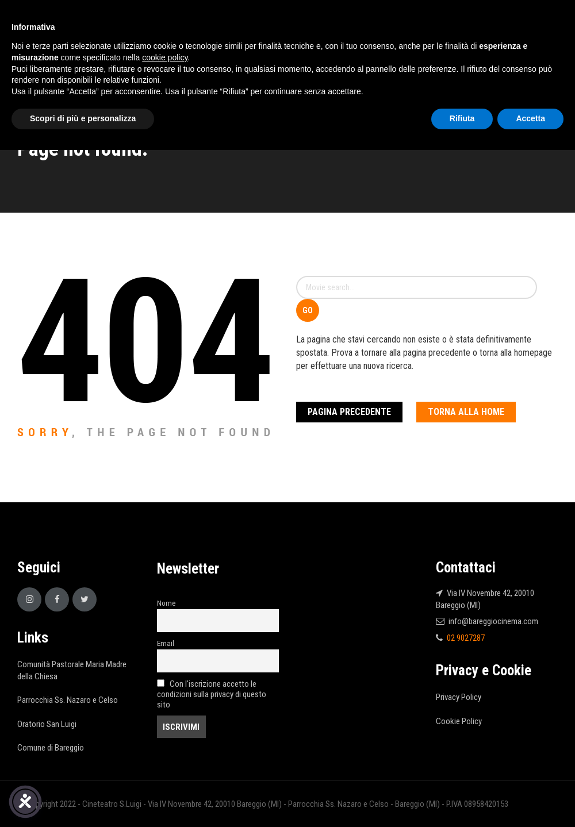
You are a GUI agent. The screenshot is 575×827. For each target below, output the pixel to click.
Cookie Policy (459, 721)
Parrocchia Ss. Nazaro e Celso (67, 700)
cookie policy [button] (164, 57)
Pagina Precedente (349, 411)
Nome (166, 602)
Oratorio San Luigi (46, 724)
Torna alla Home (466, 411)
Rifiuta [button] (462, 118)
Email (165, 643)
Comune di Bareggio (50, 748)
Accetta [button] (530, 118)
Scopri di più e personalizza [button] (83, 118)
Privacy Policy (458, 697)
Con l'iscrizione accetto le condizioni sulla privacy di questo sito (211, 694)
